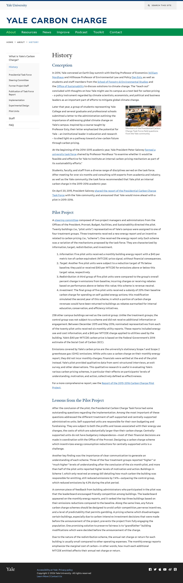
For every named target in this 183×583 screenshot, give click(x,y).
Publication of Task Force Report (21, 93)
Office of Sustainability (70, 86)
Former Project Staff (19, 86)
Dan (134, 77)
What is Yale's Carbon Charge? (22, 58)
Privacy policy (66, 570)
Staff (12, 118)
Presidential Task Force (20, 75)
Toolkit (98, 32)
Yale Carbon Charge (58, 20)
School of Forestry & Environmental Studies (123, 81)
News (47, 32)
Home (9, 42)
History (13, 67)
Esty (139, 77)
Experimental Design (19, 105)
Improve (63, 32)
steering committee (66, 220)
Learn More (42, 576)
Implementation (17, 100)
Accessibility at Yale (47, 570)
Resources (29, 32)
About (11, 32)
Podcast (81, 32)
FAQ (11, 125)
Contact (116, 32)
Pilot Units (14, 111)
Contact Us (56, 576)
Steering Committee (19, 80)
